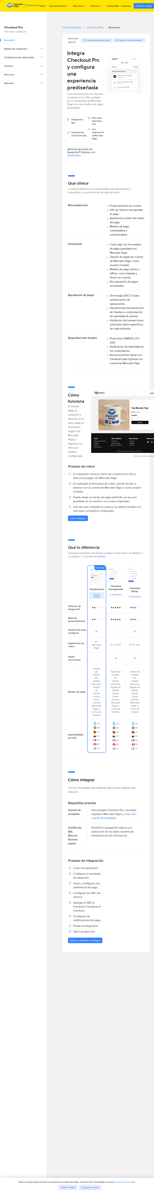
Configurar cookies (90, 1187)
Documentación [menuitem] (59, 5)
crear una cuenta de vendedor (113, 816)
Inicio (42, 6)
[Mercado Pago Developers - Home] (23, 6)
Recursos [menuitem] (79, 5)
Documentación (72, 27)
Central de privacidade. (125, 1181)
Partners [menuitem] (97, 5)
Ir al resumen (116, 594)
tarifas (102, 556)
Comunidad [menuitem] (114, 5)
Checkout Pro (95, 27)
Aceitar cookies (68, 1187)
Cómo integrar (96, 595)
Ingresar (126, 6)
